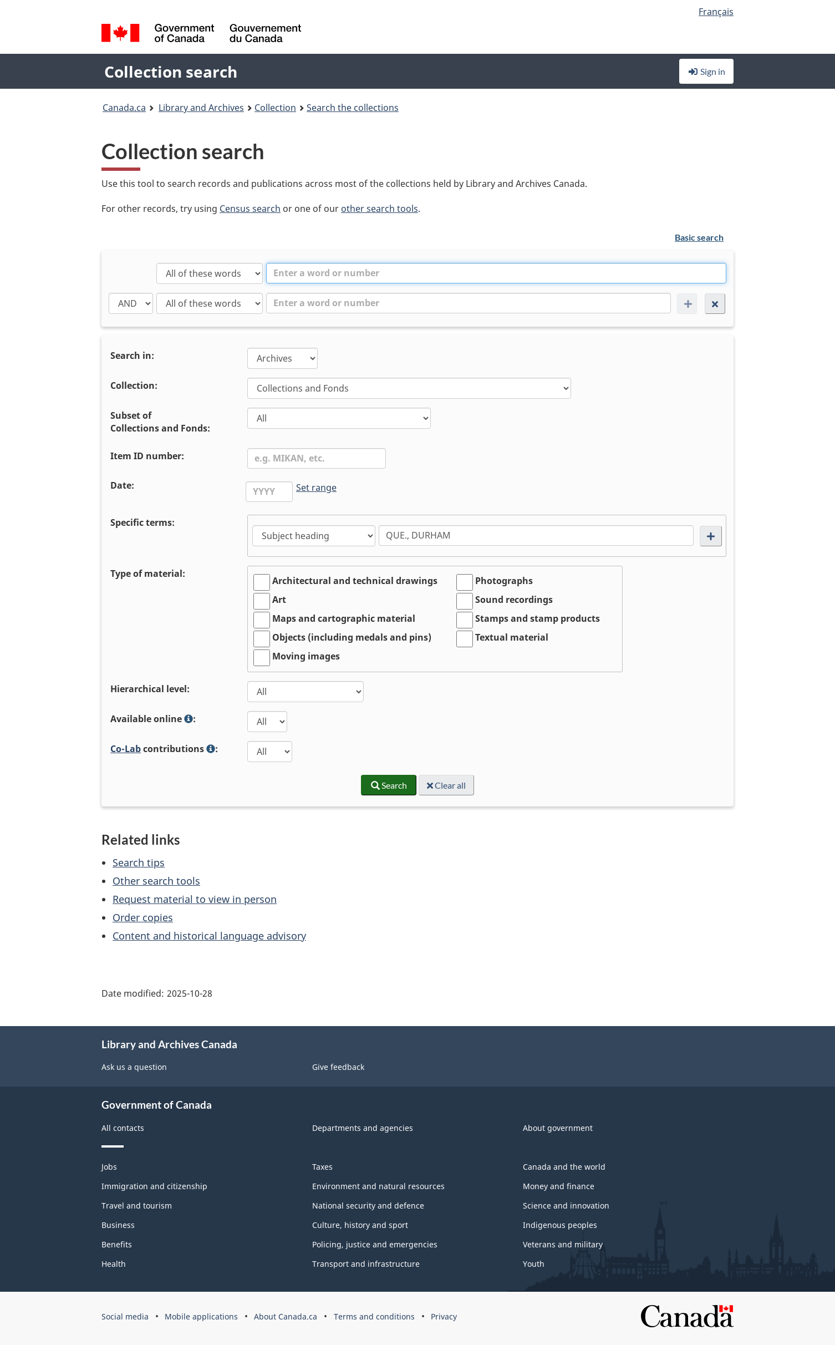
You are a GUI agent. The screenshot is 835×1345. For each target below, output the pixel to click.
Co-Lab (125, 749)
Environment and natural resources (378, 1186)
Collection (275, 107)
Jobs (109, 1166)
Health (113, 1263)
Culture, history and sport (360, 1225)
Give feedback (338, 1067)
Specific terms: (142, 522)
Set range (316, 487)
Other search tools (156, 880)
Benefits (116, 1244)
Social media (125, 1316)
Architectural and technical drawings (354, 581)
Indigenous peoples (560, 1225)
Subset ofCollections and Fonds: (160, 421)
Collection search (170, 71)
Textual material (511, 637)
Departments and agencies (362, 1128)
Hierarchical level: (150, 689)
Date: (122, 485)
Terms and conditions (374, 1316)
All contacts (122, 1128)
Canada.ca (124, 107)
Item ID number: (147, 456)
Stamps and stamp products (537, 618)
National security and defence (368, 1205)
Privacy (444, 1316)
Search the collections (353, 107)
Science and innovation (566, 1205)
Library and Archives (201, 107)
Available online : (153, 720)
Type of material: (147, 573)
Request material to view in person (195, 899)
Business (118, 1225)
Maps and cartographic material (343, 618)
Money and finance (558, 1186)
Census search (250, 208)
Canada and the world (564, 1166)
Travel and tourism (136, 1205)
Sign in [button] (706, 71)
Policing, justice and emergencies (374, 1244)
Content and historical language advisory (209, 935)
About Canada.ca (285, 1316)
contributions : (165, 750)
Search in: (132, 355)
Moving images (306, 656)
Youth (533, 1263)
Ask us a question (134, 1067)
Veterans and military (563, 1244)
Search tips (139, 862)
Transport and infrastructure (366, 1263)
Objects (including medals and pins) (351, 637)
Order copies (143, 917)
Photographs (504, 581)
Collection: (133, 385)
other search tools (379, 208)
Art (279, 599)
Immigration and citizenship (154, 1186)
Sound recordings (514, 599)
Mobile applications (201, 1316)
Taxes (322, 1166)
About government (558, 1128)
